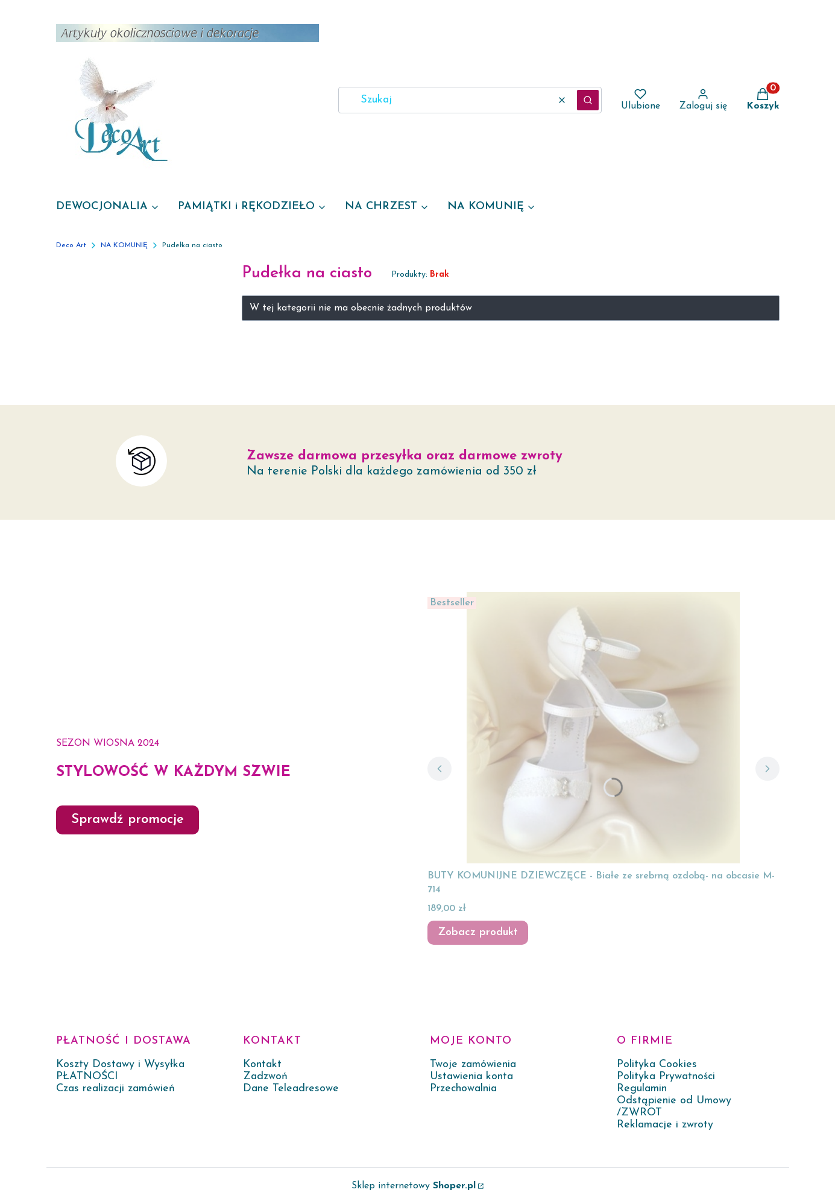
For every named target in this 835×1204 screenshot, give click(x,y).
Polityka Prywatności (666, 1076)
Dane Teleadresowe (291, 1088)
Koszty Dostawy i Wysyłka (120, 1064)
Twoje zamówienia (473, 1064)
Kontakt (262, 1064)
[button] (588, 100)
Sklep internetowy (413, 1186)
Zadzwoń (265, 1076)
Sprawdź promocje (127, 820)
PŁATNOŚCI (87, 1076)
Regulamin (642, 1088)
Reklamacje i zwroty (665, 1124)
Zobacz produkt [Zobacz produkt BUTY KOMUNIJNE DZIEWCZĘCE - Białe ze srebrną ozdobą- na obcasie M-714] (478, 932)
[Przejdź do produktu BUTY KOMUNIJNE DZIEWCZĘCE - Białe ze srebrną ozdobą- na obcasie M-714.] (603, 727)
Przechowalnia (463, 1088)
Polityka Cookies (657, 1064)
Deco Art (71, 245)
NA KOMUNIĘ (124, 245)
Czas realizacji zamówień (115, 1088)
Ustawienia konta (471, 1076)
